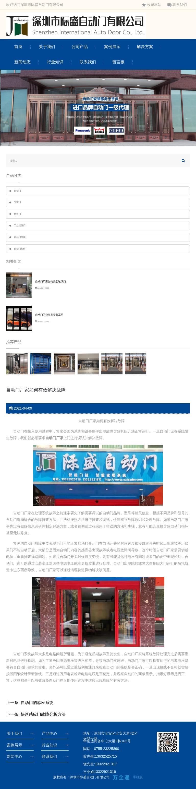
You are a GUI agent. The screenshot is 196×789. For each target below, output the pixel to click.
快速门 (17, 214)
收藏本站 (151, 5)
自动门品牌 (20, 237)
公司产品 (79, 46)
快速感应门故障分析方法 (43, 714)
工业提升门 (20, 225)
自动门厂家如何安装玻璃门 (50, 281)
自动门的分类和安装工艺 (49, 314)
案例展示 (112, 46)
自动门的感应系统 (37, 702)
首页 (18, 46)
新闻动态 (22, 62)
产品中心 (50, 733)
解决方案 (145, 46)
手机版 (138, 777)
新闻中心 (15, 756)
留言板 (118, 62)
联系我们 (177, 5)
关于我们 (47, 46)
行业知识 (55, 62)
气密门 (17, 202)
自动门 (17, 190)
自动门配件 (20, 248)
